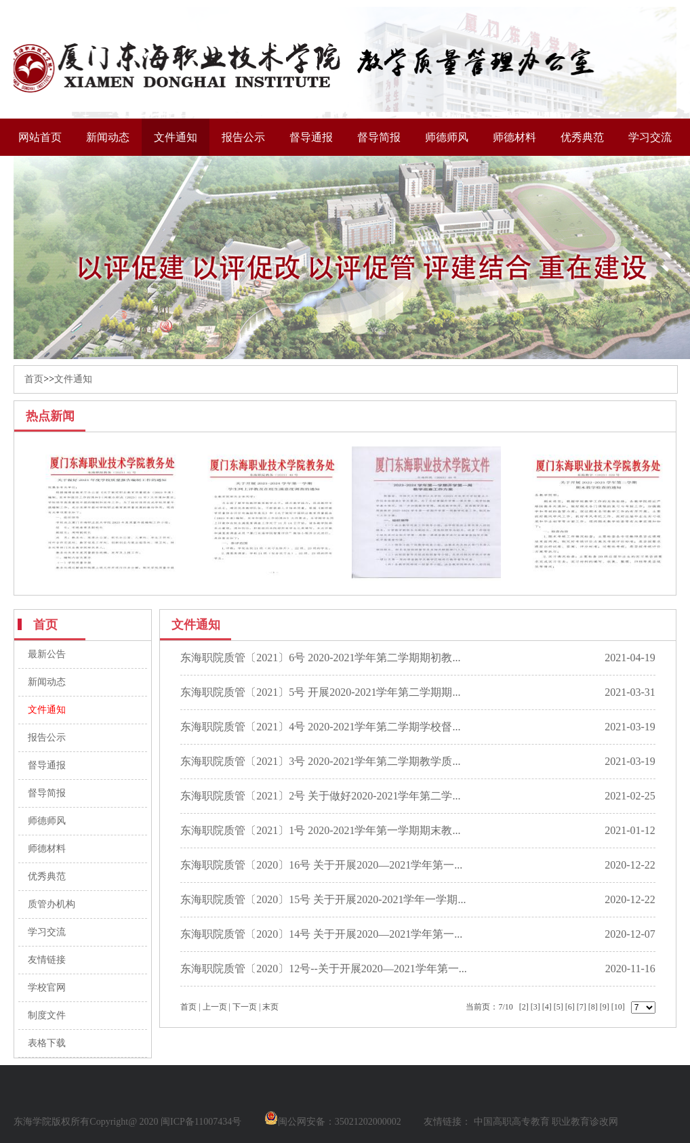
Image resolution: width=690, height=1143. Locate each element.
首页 (33, 379)
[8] (593, 1007)
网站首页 (40, 137)
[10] (618, 1007)
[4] (547, 1007)
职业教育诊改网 (585, 1122)
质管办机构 (51, 904)
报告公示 (243, 137)
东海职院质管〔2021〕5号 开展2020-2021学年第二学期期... (320, 692)
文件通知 (175, 137)
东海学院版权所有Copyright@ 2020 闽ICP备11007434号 (127, 1122)
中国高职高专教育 (512, 1122)
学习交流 (650, 137)
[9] (604, 1007)
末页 (270, 1007)
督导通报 (311, 137)
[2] (524, 1007)
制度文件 (47, 1015)
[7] (581, 1007)
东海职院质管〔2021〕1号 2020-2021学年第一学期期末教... (320, 830)
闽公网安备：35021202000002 (332, 1122)
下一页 (244, 1007)
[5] (558, 1007)
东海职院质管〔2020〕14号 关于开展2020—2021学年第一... (321, 934)
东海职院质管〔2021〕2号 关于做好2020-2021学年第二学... (320, 796)
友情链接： (447, 1122)
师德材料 (514, 137)
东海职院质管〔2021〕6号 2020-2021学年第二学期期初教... (320, 657)
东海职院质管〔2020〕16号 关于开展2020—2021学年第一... (321, 865)
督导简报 (379, 137)
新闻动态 (107, 137)
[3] (535, 1007)
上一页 (215, 1007)
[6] (570, 1007)
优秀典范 (582, 137)
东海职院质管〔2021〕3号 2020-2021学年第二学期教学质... (320, 761)
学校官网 (47, 987)
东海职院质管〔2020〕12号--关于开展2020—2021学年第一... (323, 968)
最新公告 (47, 654)
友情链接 (47, 960)
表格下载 (47, 1043)
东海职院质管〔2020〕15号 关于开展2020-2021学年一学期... (323, 899)
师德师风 (446, 137)
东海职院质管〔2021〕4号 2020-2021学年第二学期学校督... (320, 726)
